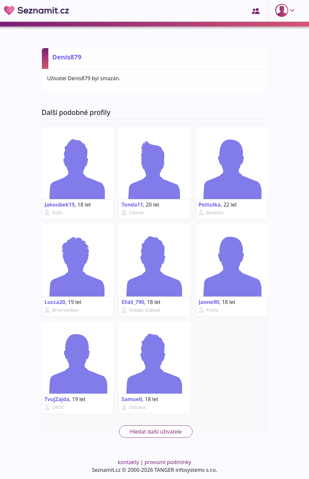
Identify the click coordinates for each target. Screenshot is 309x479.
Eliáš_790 (132, 302)
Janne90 (209, 302)
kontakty (128, 462)
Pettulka (210, 204)
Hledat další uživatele (155, 431)
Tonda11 (132, 204)
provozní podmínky (167, 462)
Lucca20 (54, 302)
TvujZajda (56, 399)
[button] (286, 10)
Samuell (131, 399)
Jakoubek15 (59, 204)
